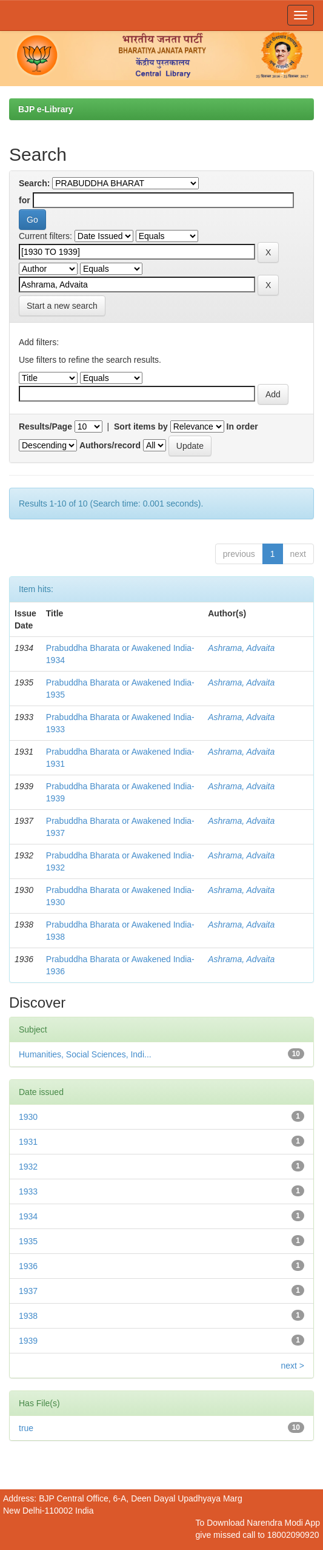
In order (242, 426)
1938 (28, 1316)
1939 (28, 1341)
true (26, 1428)
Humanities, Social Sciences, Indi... (85, 1054)
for (24, 200)
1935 (28, 1241)
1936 (28, 1266)
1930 (28, 1117)
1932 (28, 1166)
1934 (28, 1216)
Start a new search (62, 306)
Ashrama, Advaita (241, 648)
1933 (28, 1191)
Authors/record (110, 445)
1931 (28, 1142)
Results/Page (45, 426)
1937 (28, 1291)
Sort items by (141, 426)
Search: (34, 183)
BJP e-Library (45, 109)
